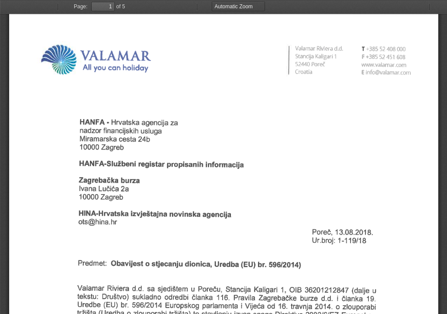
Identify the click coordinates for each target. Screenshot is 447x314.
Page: (80, 6)
